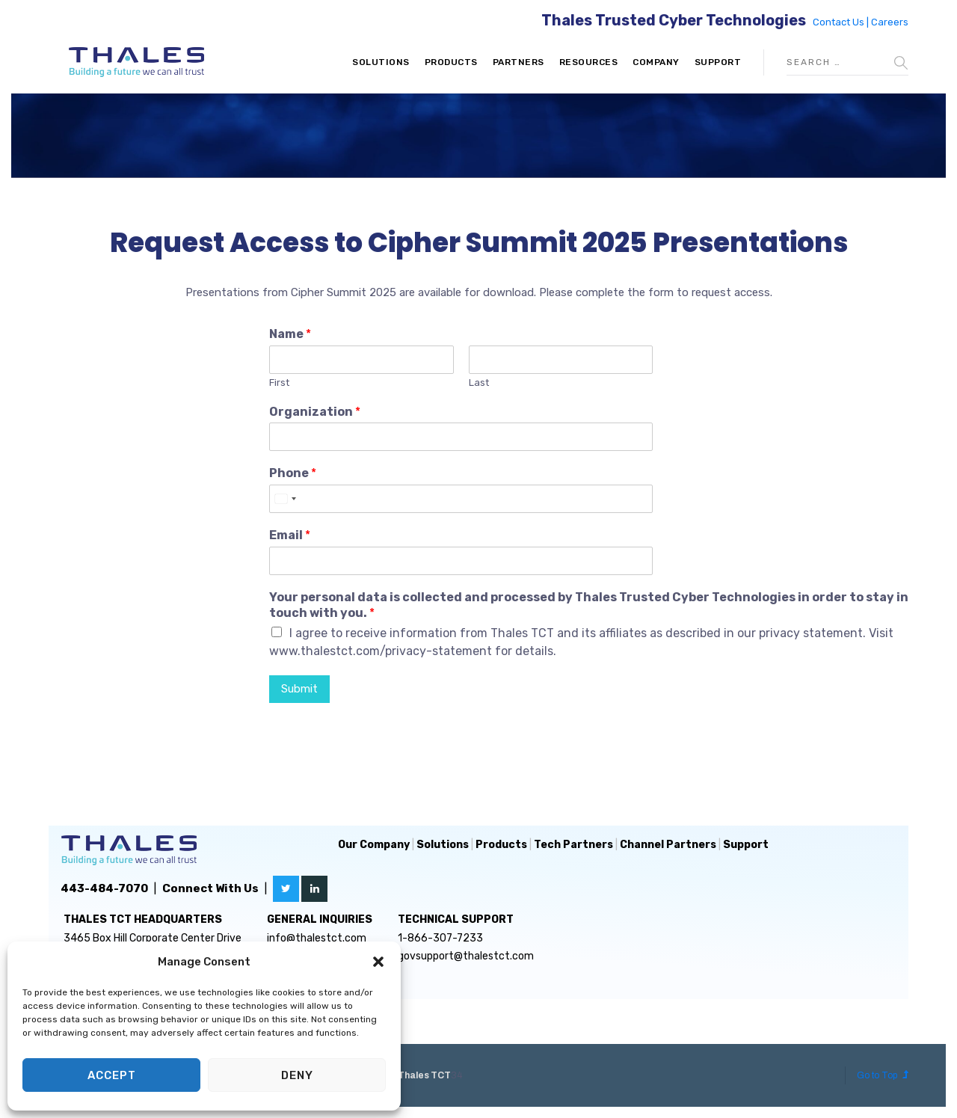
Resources (588, 62)
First (279, 382)
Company (656, 62)
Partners (518, 62)
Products (451, 62)
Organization (314, 412)
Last (479, 382)
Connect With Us (210, 888)
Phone (292, 473)
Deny (297, 1075)
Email (289, 535)
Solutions (381, 62)
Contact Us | (842, 22)
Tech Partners (573, 844)
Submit (299, 688)
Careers (889, 22)
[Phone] (461, 499)
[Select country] (285, 499)
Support (718, 62)
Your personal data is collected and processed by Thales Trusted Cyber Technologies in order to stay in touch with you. (588, 605)
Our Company (374, 844)
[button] (378, 961)
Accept (111, 1075)
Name (290, 334)
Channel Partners (668, 844)
